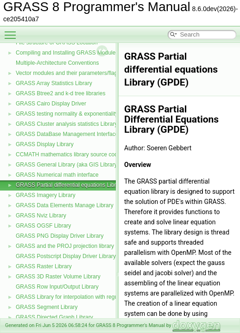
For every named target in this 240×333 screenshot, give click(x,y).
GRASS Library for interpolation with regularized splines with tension (100, 297)
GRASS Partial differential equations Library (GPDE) (80, 185)
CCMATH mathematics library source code (68, 154)
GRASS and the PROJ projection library (65, 246)
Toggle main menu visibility (12, 31)
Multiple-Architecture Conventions (57, 63)
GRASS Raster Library (44, 266)
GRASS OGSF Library (43, 225)
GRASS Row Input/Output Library (57, 287)
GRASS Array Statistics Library (54, 83)
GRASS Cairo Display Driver (51, 103)
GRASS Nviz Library (41, 215)
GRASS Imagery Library (46, 195)
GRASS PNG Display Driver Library (59, 236)
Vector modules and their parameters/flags (68, 73)
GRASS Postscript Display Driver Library (66, 256)
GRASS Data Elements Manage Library (65, 205)
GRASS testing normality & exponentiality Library (76, 114)
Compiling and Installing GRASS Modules (67, 52)
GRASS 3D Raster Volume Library (58, 276)
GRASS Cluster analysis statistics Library (66, 124)
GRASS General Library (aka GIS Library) (67, 164)
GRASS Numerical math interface (57, 175)
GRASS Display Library (45, 144)
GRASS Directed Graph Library (54, 317)
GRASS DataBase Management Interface (67, 134)
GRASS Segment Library (46, 307)
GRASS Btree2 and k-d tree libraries (60, 93)
